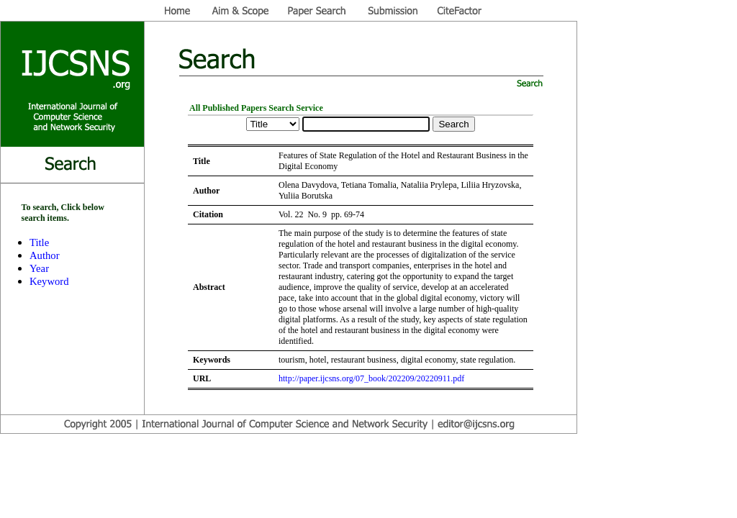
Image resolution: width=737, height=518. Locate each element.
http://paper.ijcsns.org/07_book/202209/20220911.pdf (371, 378)
